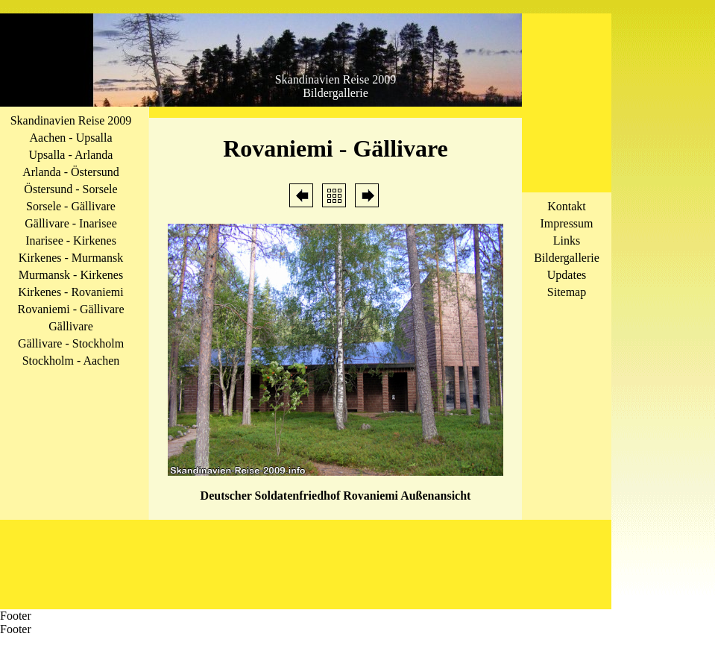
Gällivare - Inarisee (70, 223)
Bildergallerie (566, 257)
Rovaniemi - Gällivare (70, 309)
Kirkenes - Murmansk (71, 257)
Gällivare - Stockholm (71, 343)
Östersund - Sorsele (70, 189)
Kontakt (566, 206)
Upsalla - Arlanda (71, 154)
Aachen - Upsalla (70, 137)
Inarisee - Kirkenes (70, 240)
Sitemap (566, 292)
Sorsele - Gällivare (71, 206)
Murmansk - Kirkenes (71, 274)
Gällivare (70, 326)
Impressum (566, 223)
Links (566, 240)
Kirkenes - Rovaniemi (70, 292)
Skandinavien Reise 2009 (71, 120)
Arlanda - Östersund (70, 172)
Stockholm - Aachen (71, 360)
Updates (566, 274)
